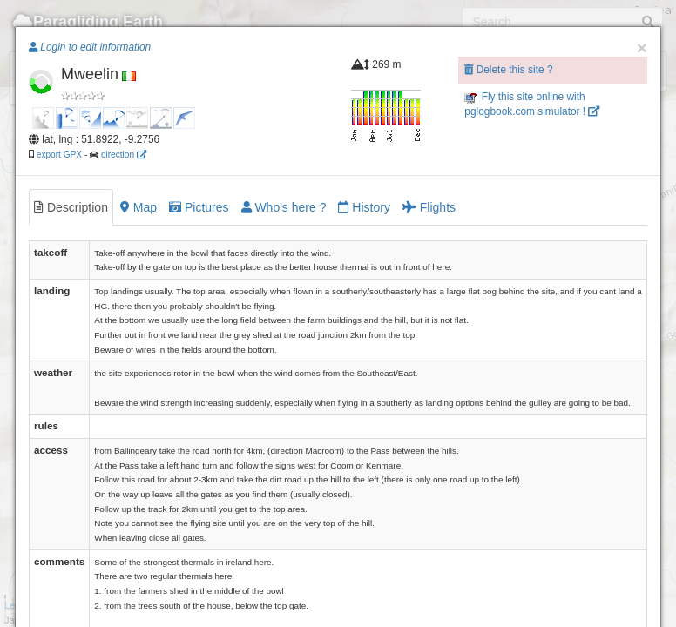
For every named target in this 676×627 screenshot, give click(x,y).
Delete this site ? (508, 70)
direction (123, 154)
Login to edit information (90, 47)
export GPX (59, 154)
